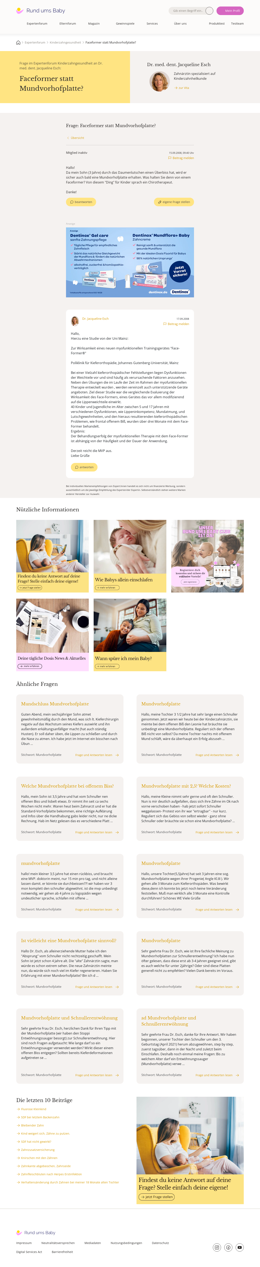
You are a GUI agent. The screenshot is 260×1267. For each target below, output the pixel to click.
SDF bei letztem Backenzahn (40, 1117)
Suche (209, 11)
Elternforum (68, 23)
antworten (87, 467)
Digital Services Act (29, 1252)
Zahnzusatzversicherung (38, 1150)
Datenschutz (160, 1243)
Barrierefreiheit (62, 1252)
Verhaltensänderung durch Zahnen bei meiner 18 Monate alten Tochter (70, 1182)
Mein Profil (232, 11)
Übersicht (77, 138)
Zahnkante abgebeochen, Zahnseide (46, 1166)
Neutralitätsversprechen (58, 1243)
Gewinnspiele (125, 23)
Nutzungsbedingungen (126, 1243)
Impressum (24, 1243)
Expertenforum (37, 23)
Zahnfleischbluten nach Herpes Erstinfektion (51, 1174)
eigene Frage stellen (176, 202)
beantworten (83, 202)
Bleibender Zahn (32, 1125)
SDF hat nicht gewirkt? (36, 1142)
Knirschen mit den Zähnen (39, 1158)
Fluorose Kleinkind (33, 1109)
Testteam (237, 23)
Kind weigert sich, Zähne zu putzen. (45, 1133)
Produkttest (217, 23)
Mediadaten (92, 1243)
